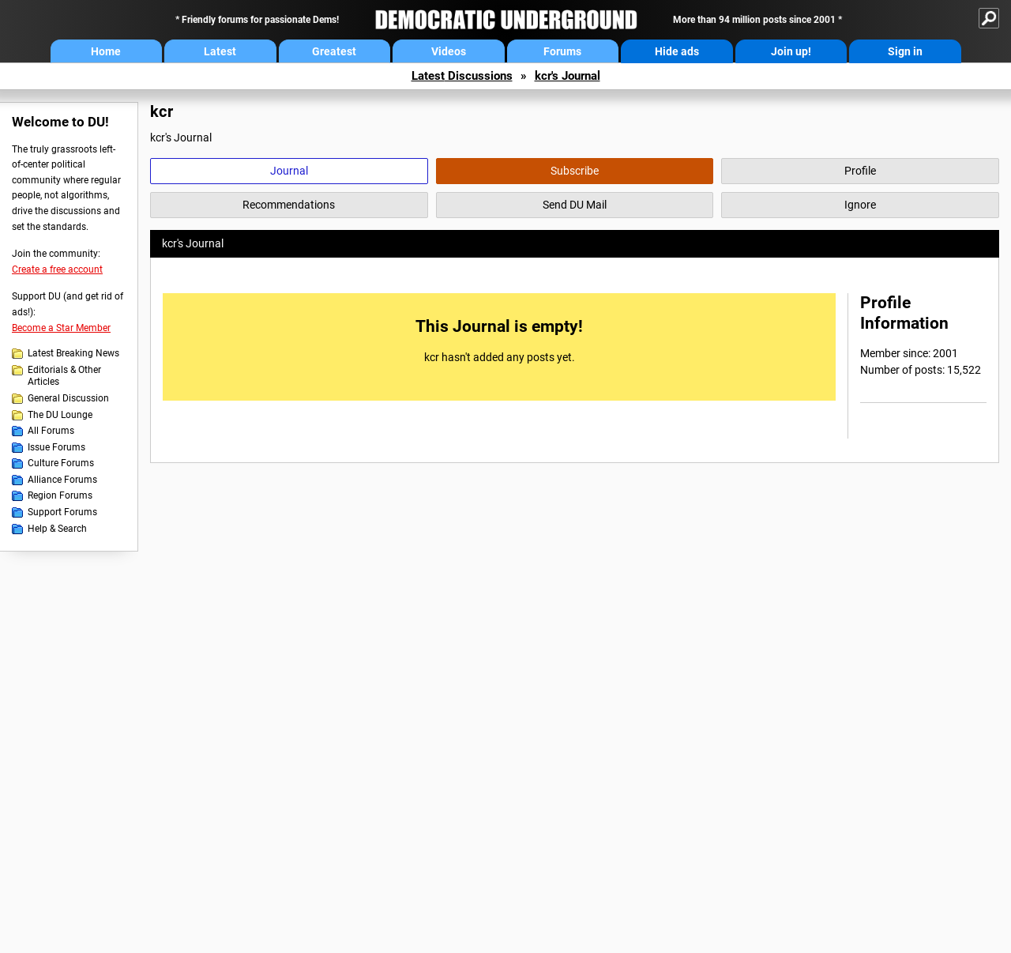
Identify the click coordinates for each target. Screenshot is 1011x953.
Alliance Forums (62, 479)
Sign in (905, 51)
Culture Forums (61, 463)
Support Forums (62, 512)
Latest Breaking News (73, 353)
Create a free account (57, 269)
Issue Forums (56, 447)
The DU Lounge (60, 414)
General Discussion (68, 398)
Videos (448, 51)
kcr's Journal (567, 76)
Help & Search (57, 528)
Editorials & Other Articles (64, 376)
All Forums (51, 430)
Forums (562, 51)
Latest (220, 51)
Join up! (791, 51)
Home (106, 51)
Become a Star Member (61, 327)
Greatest (334, 51)
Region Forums (60, 495)
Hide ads (677, 51)
